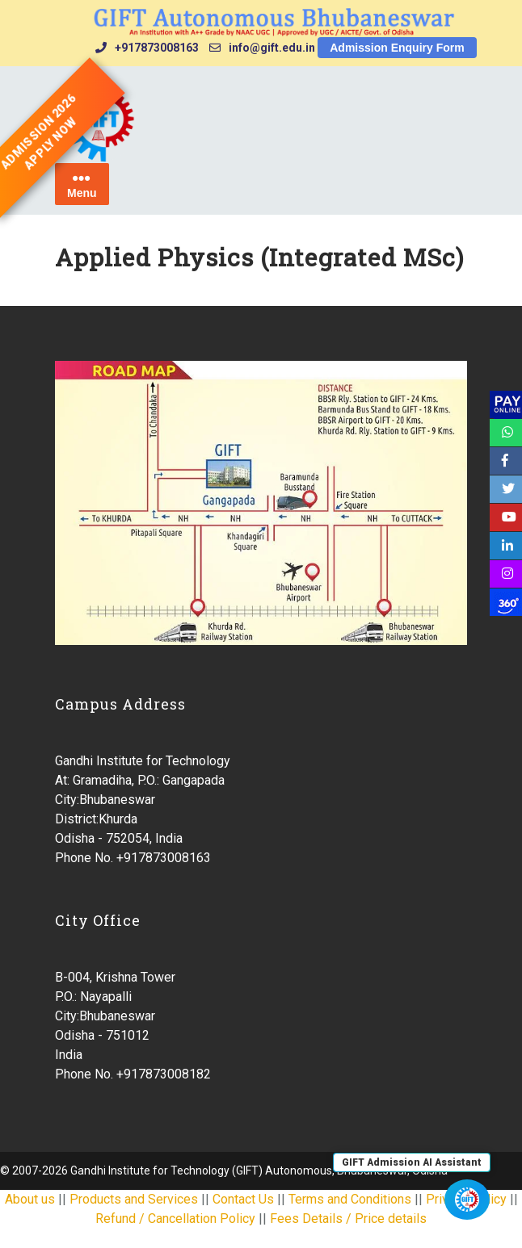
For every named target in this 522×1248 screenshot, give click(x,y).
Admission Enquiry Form (397, 47)
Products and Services (133, 1199)
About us (30, 1199)
